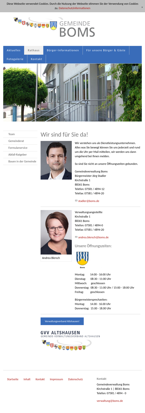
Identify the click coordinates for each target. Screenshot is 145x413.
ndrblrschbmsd (93, 237)
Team (11, 134)
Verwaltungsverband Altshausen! (62, 321)
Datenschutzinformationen (74, 8)
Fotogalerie (15, 59)
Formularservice (17, 148)
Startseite (12, 379)
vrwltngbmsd (110, 401)
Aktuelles (14, 50)
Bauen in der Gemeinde (22, 161)
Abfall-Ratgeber (17, 154)
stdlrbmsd (88, 201)
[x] (142, 7)
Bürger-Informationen (63, 50)
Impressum (56, 379)
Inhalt (27, 379)
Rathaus (34, 50)
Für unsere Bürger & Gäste (106, 50)
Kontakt (36, 59)
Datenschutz (75, 379)
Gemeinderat (16, 141)
